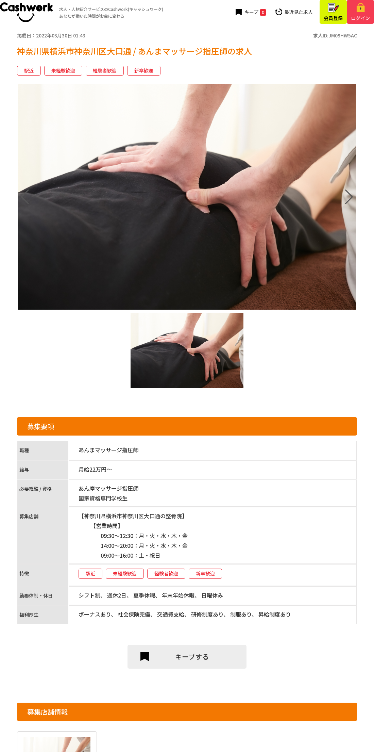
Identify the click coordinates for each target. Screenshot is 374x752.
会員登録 (333, 18)
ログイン (360, 18)
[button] (349, 197)
